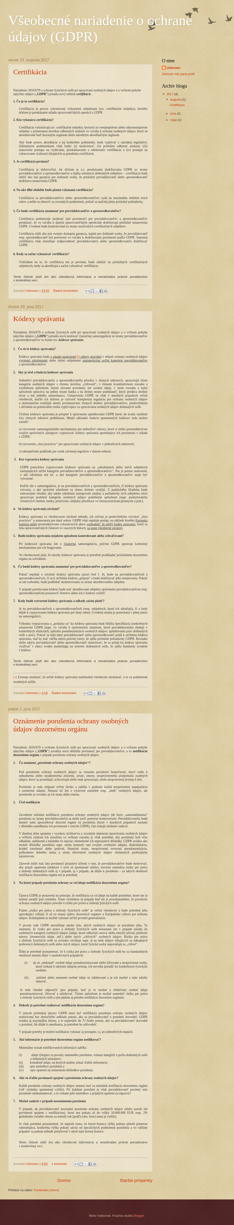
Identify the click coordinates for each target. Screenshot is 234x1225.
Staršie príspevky (136, 1180)
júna (173, 113)
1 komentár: (60, 1164)
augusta (176, 99)
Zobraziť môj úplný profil (178, 74)
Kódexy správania (39, 319)
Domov (64, 1180)
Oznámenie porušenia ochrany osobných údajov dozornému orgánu (70, 725)
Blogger (139, 1215)
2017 (170, 94)
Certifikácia (30, 72)
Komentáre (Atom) (46, 1190)
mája (174, 120)
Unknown (173, 68)
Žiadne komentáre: (66, 290)
